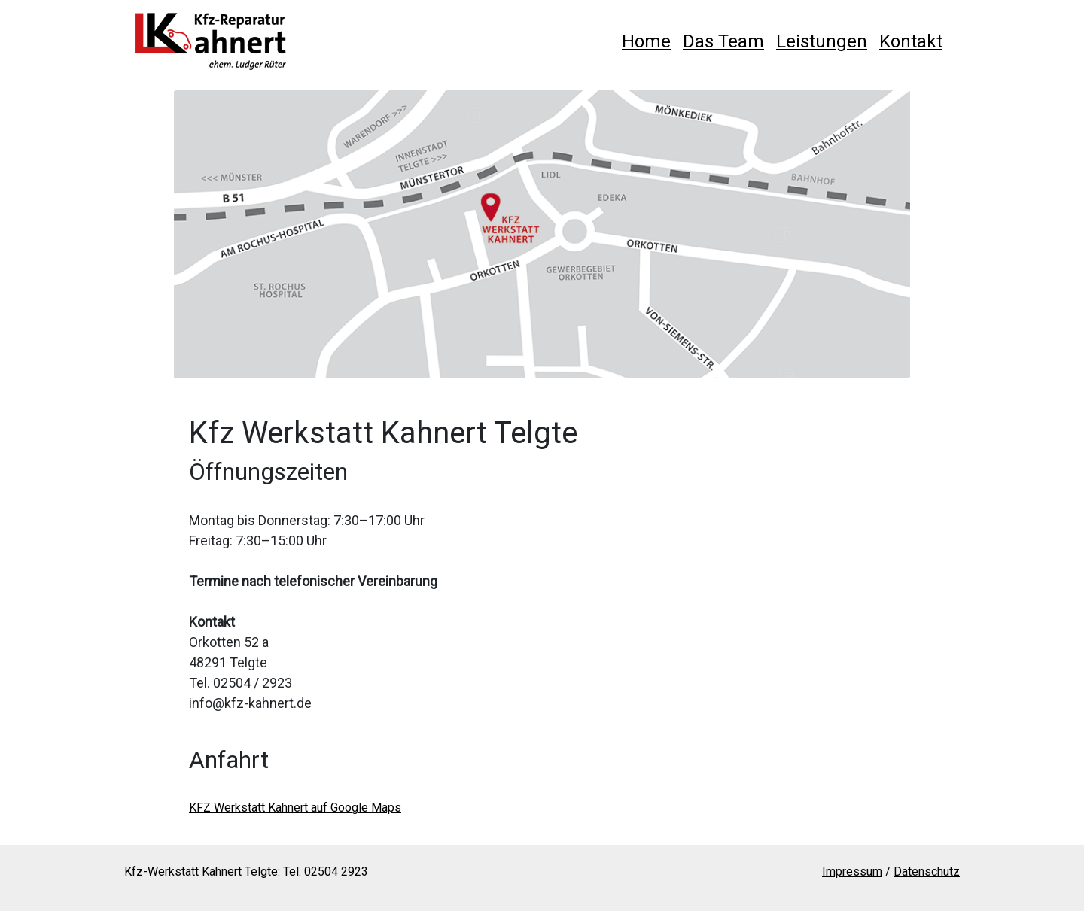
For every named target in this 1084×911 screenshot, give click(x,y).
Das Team (723, 41)
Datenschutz (927, 871)
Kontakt (910, 41)
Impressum (852, 871)
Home (646, 41)
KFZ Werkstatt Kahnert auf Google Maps (295, 807)
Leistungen (821, 41)
